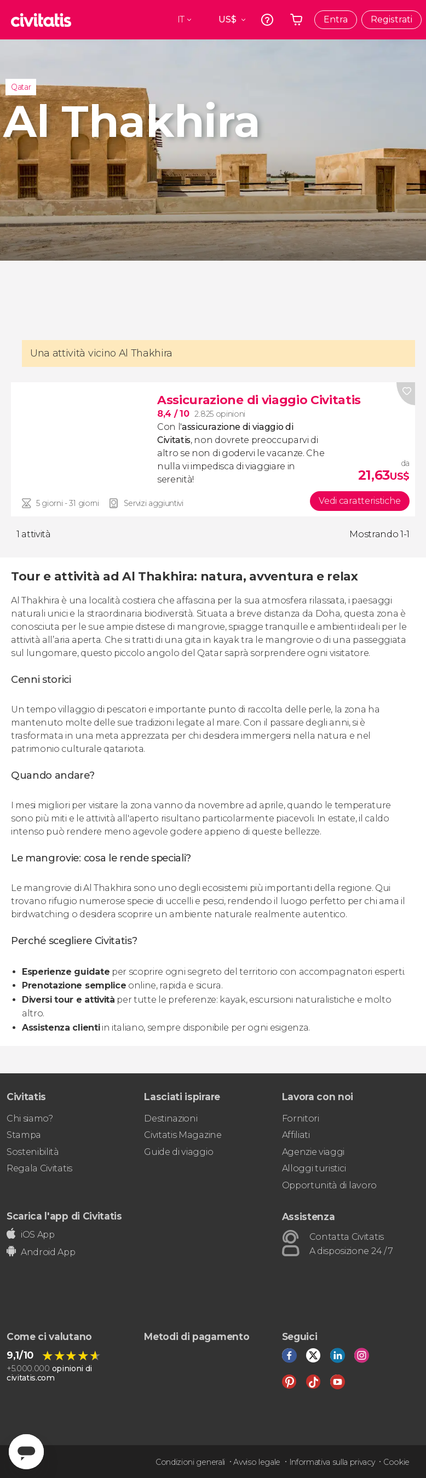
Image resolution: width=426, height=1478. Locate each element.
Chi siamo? (30, 1118)
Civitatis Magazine (182, 1135)
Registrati (391, 19)
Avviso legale (256, 1462)
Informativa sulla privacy (332, 1462)
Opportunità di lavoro (329, 1185)
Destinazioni (170, 1118)
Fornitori (300, 1118)
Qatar (21, 87)
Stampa (24, 1135)
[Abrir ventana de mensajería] (26, 1451)
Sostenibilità (33, 1152)
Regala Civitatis (39, 1168)
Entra (336, 19)
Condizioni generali (190, 1462)
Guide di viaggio (178, 1152)
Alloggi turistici (314, 1168)
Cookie (396, 1462)
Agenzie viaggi (313, 1152)
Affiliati (296, 1135)
